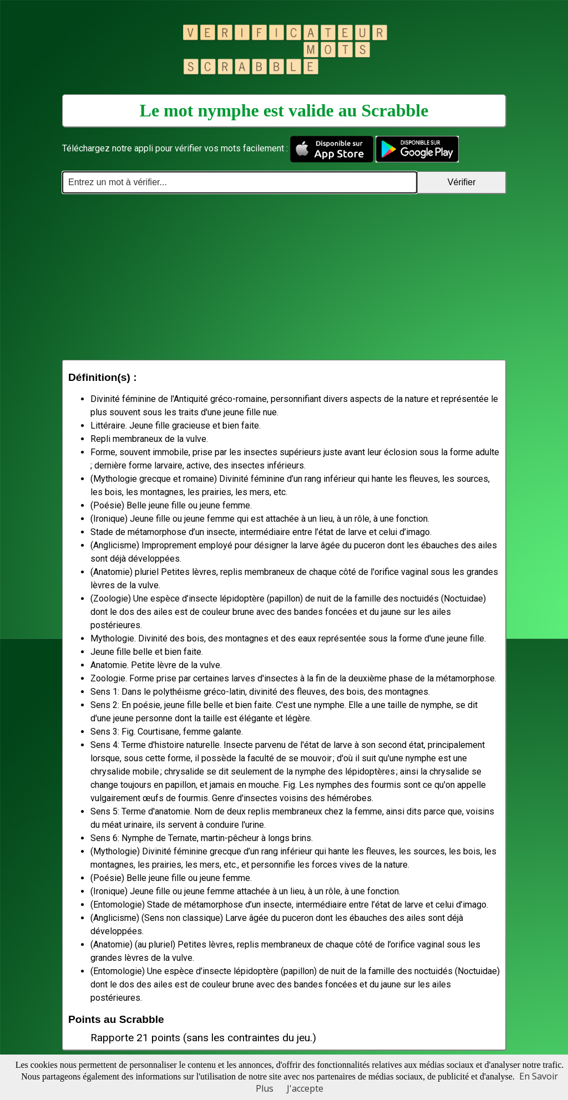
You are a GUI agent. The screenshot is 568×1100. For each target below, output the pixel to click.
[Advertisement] (284, 276)
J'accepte (305, 1088)
